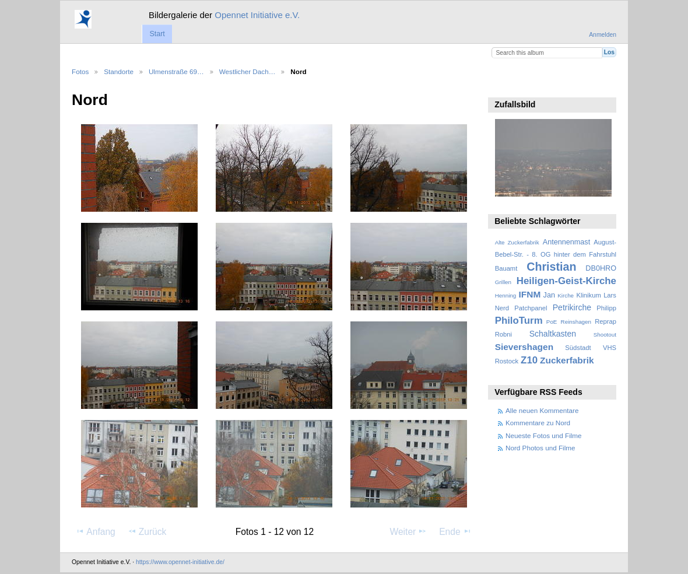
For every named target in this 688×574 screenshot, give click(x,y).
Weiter (408, 531)
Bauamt (506, 268)
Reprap (605, 321)
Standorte (119, 71)
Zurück (147, 531)
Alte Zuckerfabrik (517, 242)
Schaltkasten (552, 333)
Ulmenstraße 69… (176, 71)
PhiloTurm (519, 320)
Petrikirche (572, 307)
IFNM (530, 294)
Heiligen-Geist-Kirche (566, 280)
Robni (503, 334)
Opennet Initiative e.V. (257, 15)
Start (156, 34)
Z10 (529, 360)
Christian (551, 266)
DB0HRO (600, 268)
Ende (455, 531)
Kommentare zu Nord (538, 422)
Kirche (565, 295)
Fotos (80, 71)
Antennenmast (566, 242)
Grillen (503, 282)
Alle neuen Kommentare (542, 410)
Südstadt (578, 347)
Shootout (605, 334)
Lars (609, 295)
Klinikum (588, 295)
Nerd (502, 308)
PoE (551, 321)
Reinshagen (576, 321)
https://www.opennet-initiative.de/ (180, 562)
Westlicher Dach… (247, 71)
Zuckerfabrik (567, 360)
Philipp (606, 308)
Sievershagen (524, 347)
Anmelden (602, 35)
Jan (549, 295)
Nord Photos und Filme (540, 448)
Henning (506, 295)
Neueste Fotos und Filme (544, 435)
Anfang (95, 531)
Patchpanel (530, 308)
